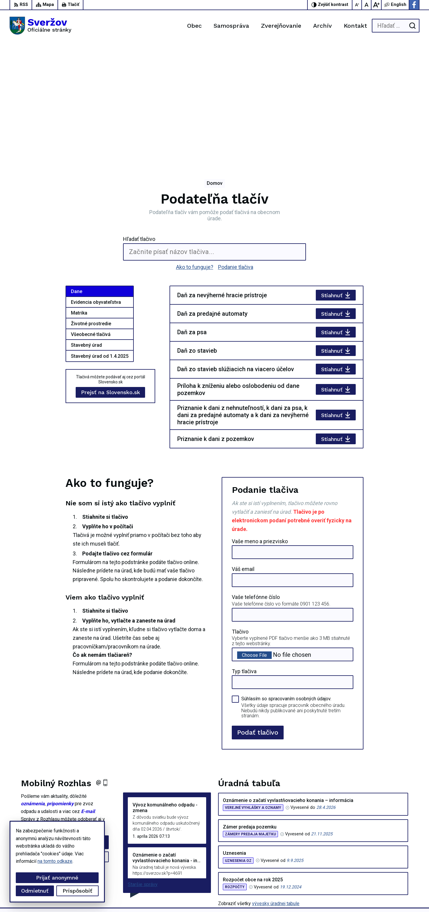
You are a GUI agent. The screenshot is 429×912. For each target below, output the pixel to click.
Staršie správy (143, 761)
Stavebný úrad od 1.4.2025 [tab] (99, 233)
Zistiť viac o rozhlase (64, 733)
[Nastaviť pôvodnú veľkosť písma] (367, 5)
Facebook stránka (390, 874)
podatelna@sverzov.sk (395, 868)
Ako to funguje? (194, 143)
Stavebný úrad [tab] (86, 222)
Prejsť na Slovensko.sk (110, 269)
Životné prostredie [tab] (91, 200)
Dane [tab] (76, 168)
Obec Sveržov (165, 896)
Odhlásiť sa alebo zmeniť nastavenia (65, 745)
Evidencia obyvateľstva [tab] (96, 179)
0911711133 (385, 861)
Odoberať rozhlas (65, 718)
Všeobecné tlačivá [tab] (91, 211)
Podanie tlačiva (235, 143)
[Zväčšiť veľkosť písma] (376, 5)
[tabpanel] (266, 244)
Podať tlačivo (257, 609)
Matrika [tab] (79, 190)
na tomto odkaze (55, 861)
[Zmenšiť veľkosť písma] (357, 5)
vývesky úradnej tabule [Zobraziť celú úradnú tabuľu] (275, 780)
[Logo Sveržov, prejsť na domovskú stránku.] (41, 26)
